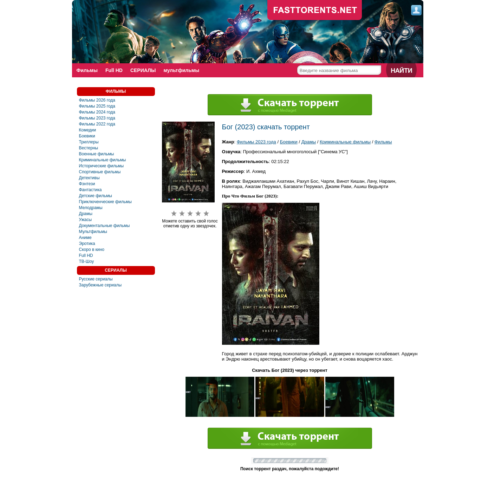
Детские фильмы (95, 195)
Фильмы (87, 70)
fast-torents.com (314, 10)
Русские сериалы (96, 279)
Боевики (87, 136)
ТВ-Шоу (86, 261)
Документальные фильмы (104, 225)
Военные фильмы (96, 153)
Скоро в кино (91, 249)
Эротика (87, 243)
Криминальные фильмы (102, 159)
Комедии (87, 130)
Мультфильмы (93, 231)
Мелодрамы (91, 207)
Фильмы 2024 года (97, 112)
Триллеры (89, 142)
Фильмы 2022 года (97, 124)
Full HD (114, 70)
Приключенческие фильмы (105, 201)
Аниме (85, 237)
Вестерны (88, 148)
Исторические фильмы (101, 165)
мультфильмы (182, 70)
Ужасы (85, 219)
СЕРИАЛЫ (143, 70)
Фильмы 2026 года (97, 100)
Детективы (89, 177)
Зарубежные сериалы (100, 285)
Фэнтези (87, 183)
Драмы (85, 213)
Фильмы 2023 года (97, 118)
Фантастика (90, 189)
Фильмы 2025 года (97, 106)
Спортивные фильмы (100, 171)
